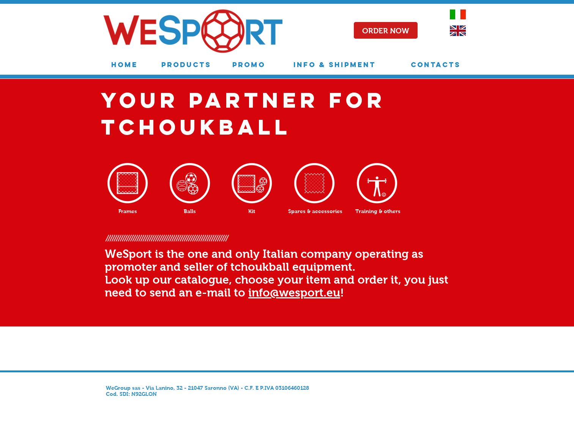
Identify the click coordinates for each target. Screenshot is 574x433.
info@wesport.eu (294, 292)
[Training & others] (378, 211)
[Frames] (127, 211)
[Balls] (190, 211)
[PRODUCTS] (186, 65)
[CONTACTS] (435, 65)
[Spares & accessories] (315, 211)
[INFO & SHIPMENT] (334, 65)
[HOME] (124, 65)
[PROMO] (249, 65)
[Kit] (251, 211)
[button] (385, 30)
